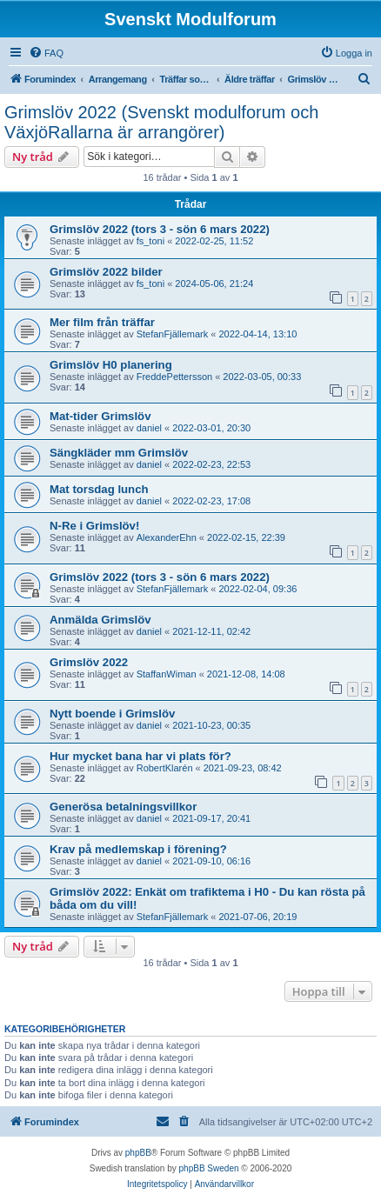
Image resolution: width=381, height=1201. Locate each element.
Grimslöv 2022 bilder (106, 271)
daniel (149, 428)
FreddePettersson (174, 376)
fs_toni (150, 241)
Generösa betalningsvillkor (123, 806)
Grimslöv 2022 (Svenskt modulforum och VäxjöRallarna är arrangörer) (161, 122)
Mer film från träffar (102, 322)
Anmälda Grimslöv (100, 619)
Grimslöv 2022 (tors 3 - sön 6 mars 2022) (160, 229)
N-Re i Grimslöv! (94, 525)
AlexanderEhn (167, 537)
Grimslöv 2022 (89, 662)
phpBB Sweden (209, 1168)
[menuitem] (46, 53)
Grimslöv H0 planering (111, 364)
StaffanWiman (167, 674)
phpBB (138, 1153)
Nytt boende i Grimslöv (112, 713)
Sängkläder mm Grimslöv (119, 452)
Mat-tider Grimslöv (100, 416)
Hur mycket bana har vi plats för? (140, 756)
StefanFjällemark (173, 334)
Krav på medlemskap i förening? (138, 849)
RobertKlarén (165, 768)
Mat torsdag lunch (99, 489)
